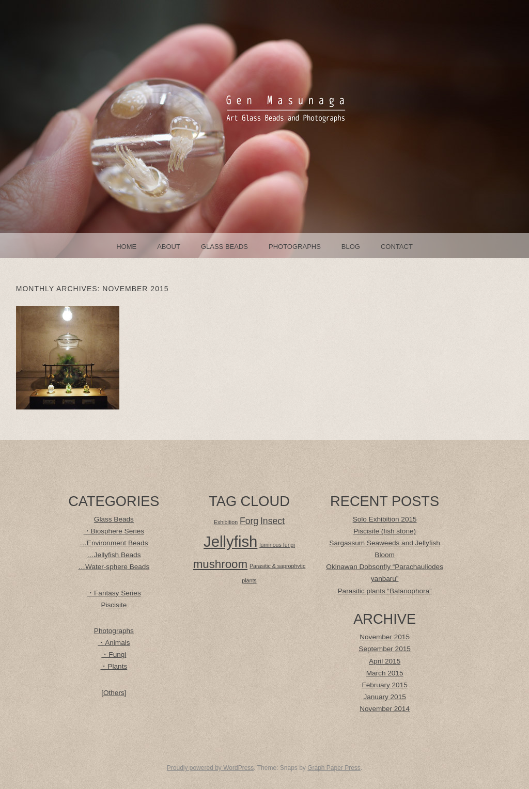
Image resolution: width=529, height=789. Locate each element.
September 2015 (385, 649)
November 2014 (385, 709)
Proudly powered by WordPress (210, 767)
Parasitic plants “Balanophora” (385, 591)
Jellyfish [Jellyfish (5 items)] (230, 541)
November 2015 (385, 637)
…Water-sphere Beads (113, 567)
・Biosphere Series (114, 531)
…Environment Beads (114, 543)
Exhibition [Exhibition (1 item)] (226, 522)
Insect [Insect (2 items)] (272, 521)
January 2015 (384, 697)
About (168, 246)
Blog (350, 246)
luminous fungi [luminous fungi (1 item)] (277, 545)
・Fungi (113, 654)
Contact (397, 246)
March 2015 (384, 673)
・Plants (113, 666)
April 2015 (384, 661)
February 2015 (384, 685)
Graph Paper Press (334, 767)
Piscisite (114, 605)
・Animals (114, 642)
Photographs (295, 246)
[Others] (113, 693)
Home (126, 246)
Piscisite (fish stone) (384, 531)
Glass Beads (224, 246)
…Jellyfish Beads (114, 555)
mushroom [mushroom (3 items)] (220, 564)
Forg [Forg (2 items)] (249, 521)
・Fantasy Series (114, 593)
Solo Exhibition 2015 (385, 519)
